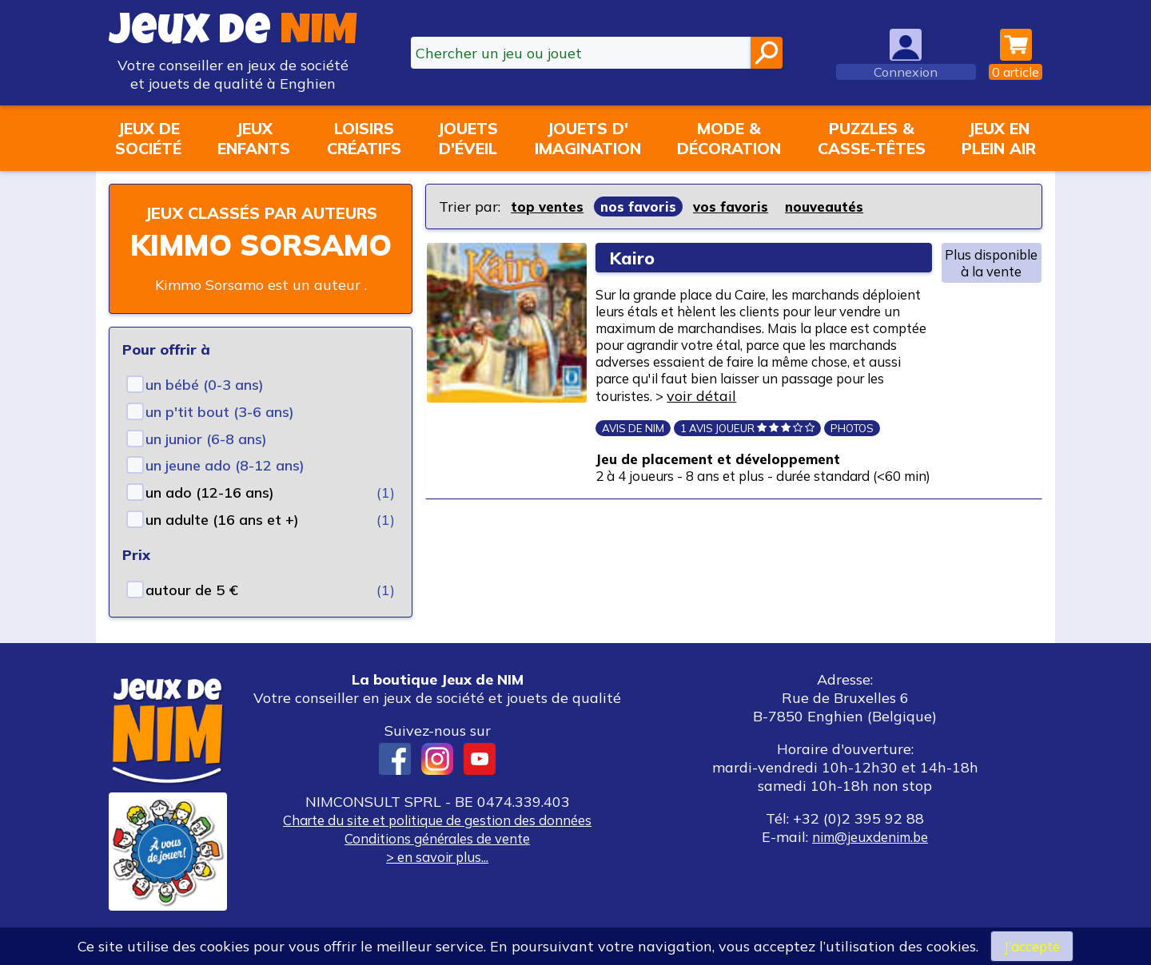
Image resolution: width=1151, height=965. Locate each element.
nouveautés (834, 206)
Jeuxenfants (253, 138)
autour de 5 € (191, 613)
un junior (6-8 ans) (206, 462)
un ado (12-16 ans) (209, 515)
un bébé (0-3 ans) (204, 408)
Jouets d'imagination (588, 138)
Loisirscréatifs (364, 138)
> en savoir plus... (437, 880)
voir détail (645, 425)
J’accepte (1032, 945)
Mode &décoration (729, 138)
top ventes (549, 206)
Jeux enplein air (999, 138)
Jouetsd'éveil (467, 138)
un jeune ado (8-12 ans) (225, 488)
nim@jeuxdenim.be (870, 860)
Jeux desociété (148, 138)
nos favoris (642, 206)
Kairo (635, 257)
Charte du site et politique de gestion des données (437, 843)
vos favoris (737, 206)
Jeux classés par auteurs (260, 224)
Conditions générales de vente (437, 861)
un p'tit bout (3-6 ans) (219, 435)
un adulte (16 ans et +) (222, 543)
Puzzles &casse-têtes (872, 138)
